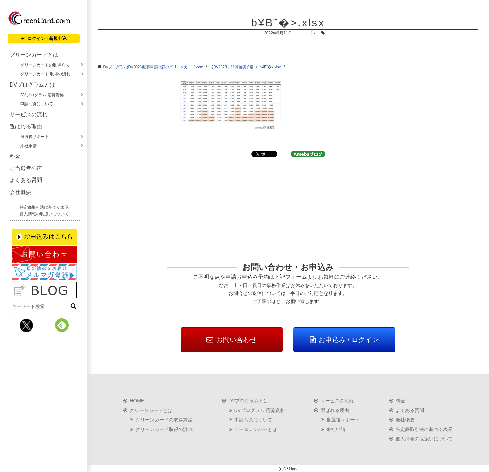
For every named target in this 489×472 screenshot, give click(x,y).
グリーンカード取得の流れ (164, 429)
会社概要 (20, 192)
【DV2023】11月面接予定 (231, 67)
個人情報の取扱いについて (44, 214)
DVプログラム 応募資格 (42, 95)
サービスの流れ (29, 114)
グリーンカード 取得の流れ (45, 74)
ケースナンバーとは (255, 429)
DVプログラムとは (32, 85)
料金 (15, 156)
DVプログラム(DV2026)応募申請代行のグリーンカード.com (153, 67)
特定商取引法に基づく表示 (44, 207)
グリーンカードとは (34, 55)
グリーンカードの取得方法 (44, 65)
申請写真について (36, 103)
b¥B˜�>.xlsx (270, 67)
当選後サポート (34, 136)
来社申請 (28, 146)
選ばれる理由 (26, 126)
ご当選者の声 (26, 168)
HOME (137, 400)
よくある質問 (26, 180)
